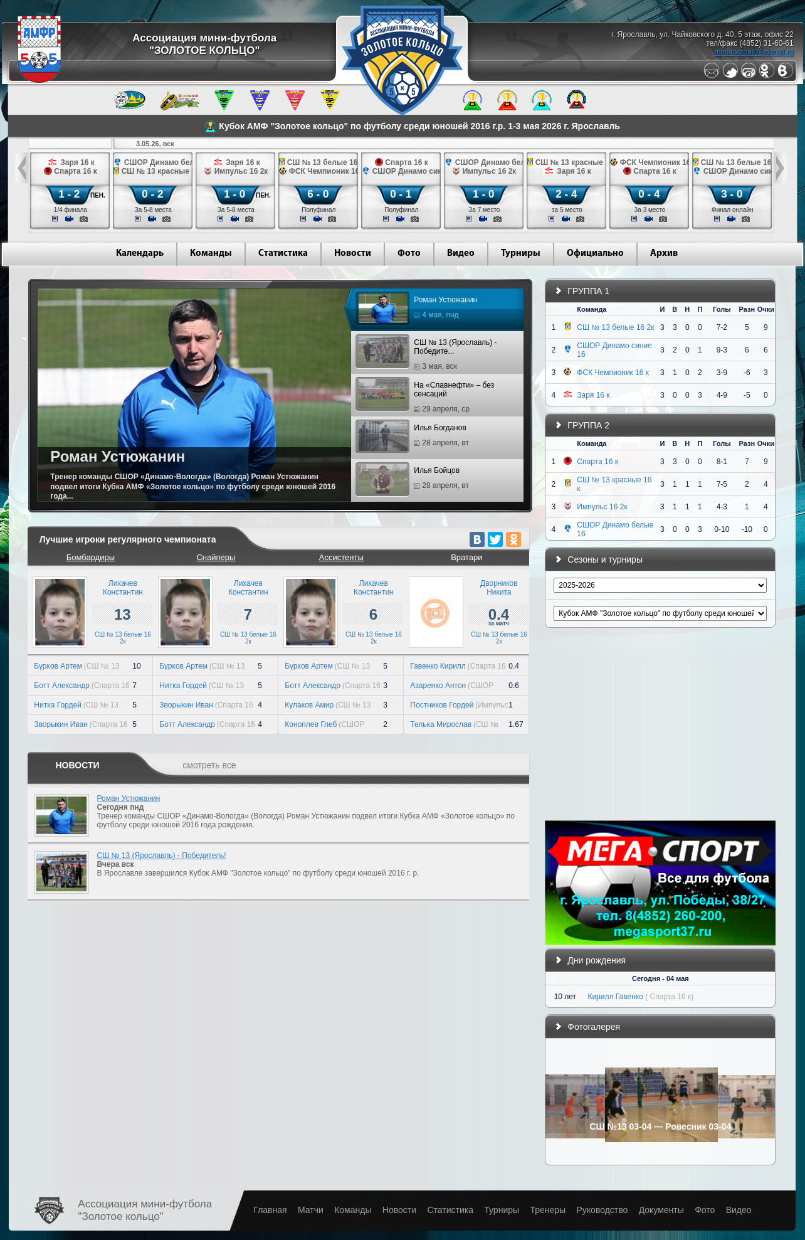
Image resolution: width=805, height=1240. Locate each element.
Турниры (520, 253)
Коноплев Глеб (311, 724)
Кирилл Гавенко (615, 996)
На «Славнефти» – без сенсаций (426, 397)
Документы (661, 1210)
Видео (461, 253)
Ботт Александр (62, 685)
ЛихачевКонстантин (123, 587)
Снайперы (215, 557)
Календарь (140, 253)
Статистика (283, 253)
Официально (595, 253)
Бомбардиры (90, 557)
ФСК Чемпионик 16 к (613, 372)
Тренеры (548, 1210)
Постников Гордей (441, 705)
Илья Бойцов (414, 480)
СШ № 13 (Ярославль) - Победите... (428, 354)
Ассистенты (341, 557)
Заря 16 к (593, 395)
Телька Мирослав (440, 724)
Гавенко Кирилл (438, 666)
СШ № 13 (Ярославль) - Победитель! (161, 855)
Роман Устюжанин (418, 309)
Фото (409, 253)
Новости (352, 253)
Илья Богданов (414, 437)
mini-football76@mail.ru (753, 52)
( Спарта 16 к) (669, 996)
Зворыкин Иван (61, 724)
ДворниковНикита (498, 587)
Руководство (602, 1210)
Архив (664, 253)
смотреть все (209, 765)
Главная (270, 1210)
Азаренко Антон (438, 685)
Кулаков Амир (309, 705)
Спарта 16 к (597, 461)
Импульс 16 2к (602, 506)
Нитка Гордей (58, 705)
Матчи (311, 1210)
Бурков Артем (58, 666)
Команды (211, 253)
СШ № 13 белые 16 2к (123, 638)
